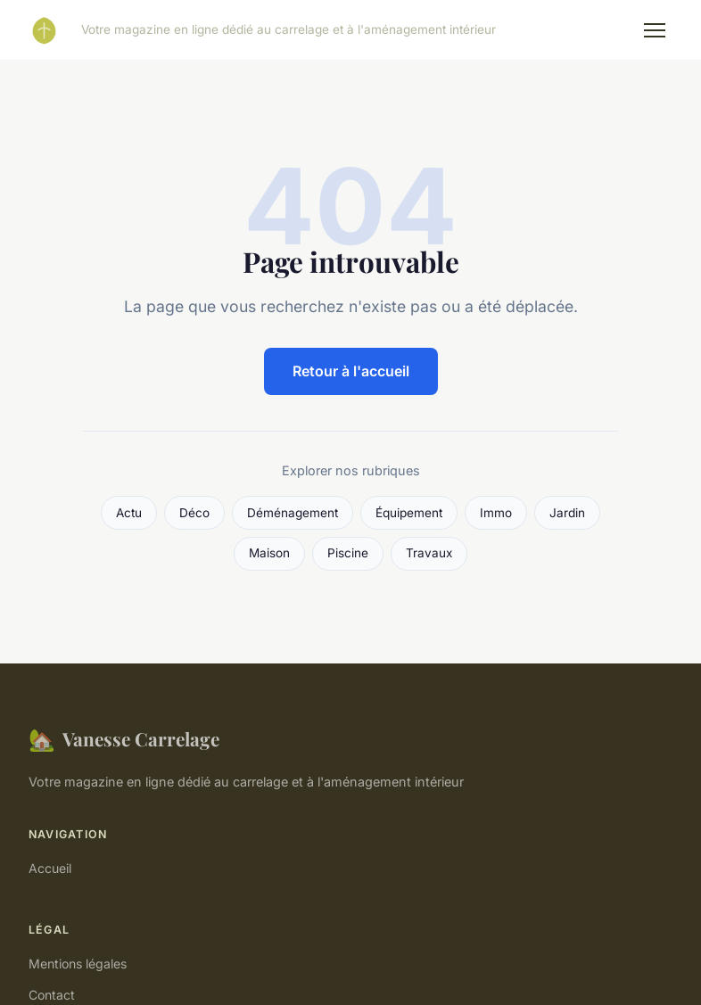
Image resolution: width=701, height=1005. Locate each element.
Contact (52, 994)
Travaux (429, 553)
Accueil (50, 868)
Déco (194, 513)
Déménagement (292, 513)
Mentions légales (78, 963)
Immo (496, 513)
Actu (129, 513)
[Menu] (654, 30)
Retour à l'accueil (351, 371)
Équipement (408, 513)
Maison (269, 553)
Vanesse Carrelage (124, 739)
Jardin (567, 513)
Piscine (347, 553)
